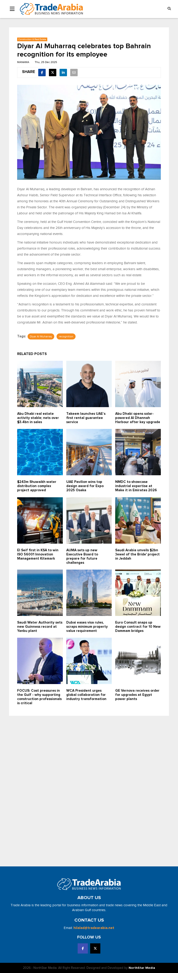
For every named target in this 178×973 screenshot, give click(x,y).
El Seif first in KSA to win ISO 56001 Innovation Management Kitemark (37, 554)
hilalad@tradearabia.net (93, 928)
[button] (169, 8)
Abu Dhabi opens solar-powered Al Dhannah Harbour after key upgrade (137, 418)
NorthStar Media (142, 968)
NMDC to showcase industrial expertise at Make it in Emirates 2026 (136, 486)
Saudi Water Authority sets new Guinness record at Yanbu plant (39, 627)
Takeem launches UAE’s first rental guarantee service (85, 418)
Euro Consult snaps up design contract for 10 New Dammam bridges (138, 627)
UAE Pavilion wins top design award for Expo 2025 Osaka (85, 486)
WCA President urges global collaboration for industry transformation (86, 695)
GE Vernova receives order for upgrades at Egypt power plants (137, 695)
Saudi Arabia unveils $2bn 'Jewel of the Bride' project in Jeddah (137, 554)
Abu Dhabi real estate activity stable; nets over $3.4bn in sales (38, 418)
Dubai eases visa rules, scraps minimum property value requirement (87, 627)
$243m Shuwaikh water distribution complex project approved (36, 486)
